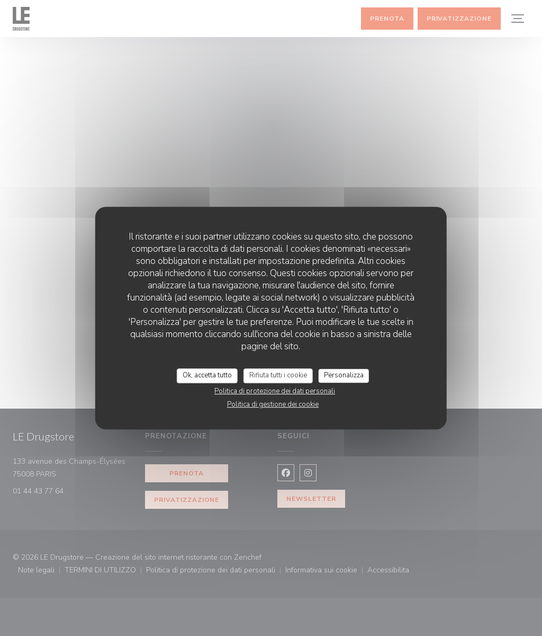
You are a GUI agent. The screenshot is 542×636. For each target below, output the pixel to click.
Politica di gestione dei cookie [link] (273, 404)
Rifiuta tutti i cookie (278, 375)
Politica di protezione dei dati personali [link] (274, 391)
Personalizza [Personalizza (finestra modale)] (344, 375)
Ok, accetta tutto (207, 375)
